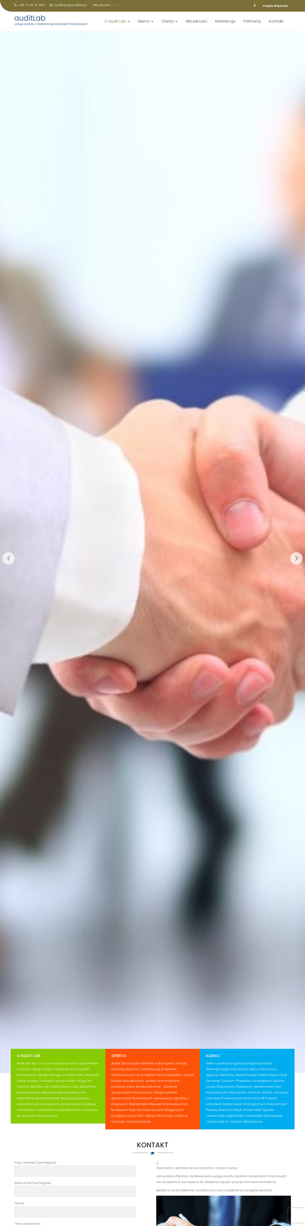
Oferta (167, 24)
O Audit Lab (115, 24)
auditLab (30, 22)
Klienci (143, 24)
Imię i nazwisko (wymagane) (75, 1166)
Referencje (225, 24)
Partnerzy (252, 24)
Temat (75, 1207)
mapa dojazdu (275, 5)
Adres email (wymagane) (75, 1187)
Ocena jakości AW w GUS (53, 10)
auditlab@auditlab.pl (68, 5)
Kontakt (276, 24)
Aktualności (196, 24)
